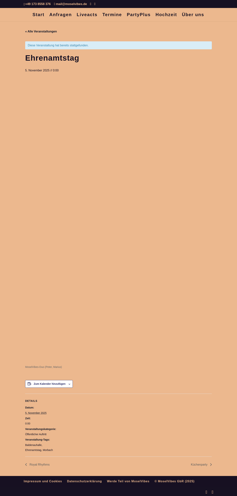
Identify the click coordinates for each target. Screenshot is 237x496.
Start (38, 15)
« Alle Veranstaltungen (41, 31)
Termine (112, 15)
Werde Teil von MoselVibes (128, 481)
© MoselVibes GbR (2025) (175, 481)
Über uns (193, 15)
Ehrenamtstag (33, 450)
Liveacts (87, 15)
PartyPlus (139, 15)
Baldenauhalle (33, 445)
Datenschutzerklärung (84, 481)
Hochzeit (166, 15)
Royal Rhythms (39, 464)
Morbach (48, 450)
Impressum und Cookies (43, 481)
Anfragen (60, 15)
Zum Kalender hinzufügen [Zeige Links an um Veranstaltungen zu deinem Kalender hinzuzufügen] (50, 383)
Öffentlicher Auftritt (35, 434)
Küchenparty (199, 464)
